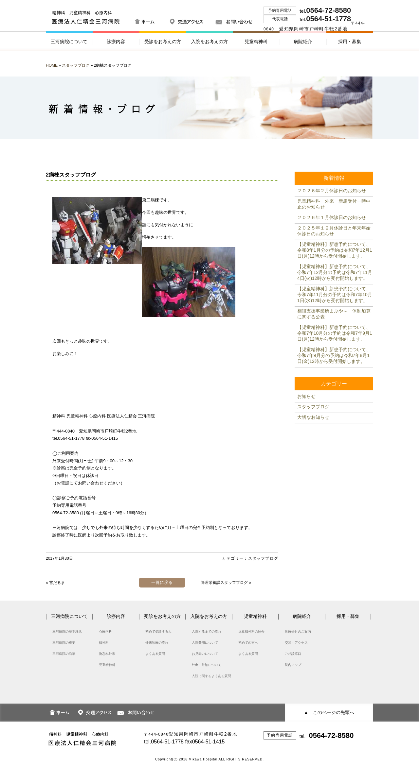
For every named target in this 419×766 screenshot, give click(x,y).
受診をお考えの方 (162, 41)
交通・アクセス (296, 642)
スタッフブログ (75, 65)
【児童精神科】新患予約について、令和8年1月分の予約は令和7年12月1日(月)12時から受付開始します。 (334, 250)
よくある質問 (155, 653)
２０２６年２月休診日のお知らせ (331, 190)
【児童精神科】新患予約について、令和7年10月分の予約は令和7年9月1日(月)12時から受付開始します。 (334, 333)
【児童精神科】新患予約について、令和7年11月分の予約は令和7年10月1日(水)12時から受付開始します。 (334, 294)
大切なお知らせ (313, 417)
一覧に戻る (162, 582)
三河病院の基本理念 (67, 631)
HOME (52, 65)
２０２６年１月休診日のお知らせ (331, 217)
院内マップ (293, 665)
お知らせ (306, 396)
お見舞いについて (205, 653)
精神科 (104, 642)
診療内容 (116, 41)
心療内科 (105, 631)
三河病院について (69, 41)
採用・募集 (349, 41)
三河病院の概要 (63, 642)
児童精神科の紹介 (251, 631)
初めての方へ (248, 642)
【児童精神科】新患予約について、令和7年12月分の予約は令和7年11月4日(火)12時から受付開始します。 (334, 272)
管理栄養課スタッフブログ (224, 582)
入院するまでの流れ (206, 631)
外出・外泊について (206, 665)
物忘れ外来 (107, 653)
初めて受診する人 (158, 631)
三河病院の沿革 (63, 653)
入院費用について (205, 642)
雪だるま (57, 582)
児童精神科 (256, 41)
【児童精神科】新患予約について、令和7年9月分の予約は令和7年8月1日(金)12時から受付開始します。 (334, 355)
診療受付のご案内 (298, 631)
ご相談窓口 (293, 653)
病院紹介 (303, 41)
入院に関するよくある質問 (211, 676)
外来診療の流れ (156, 642)
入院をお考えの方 (209, 41)
